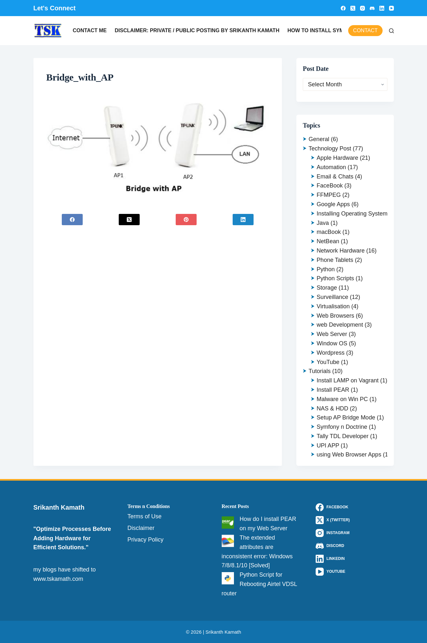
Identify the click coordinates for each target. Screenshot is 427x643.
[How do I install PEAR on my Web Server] (228, 522)
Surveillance (332, 297)
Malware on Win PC (342, 399)
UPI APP (328, 445)
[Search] (391, 30)
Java (323, 223)
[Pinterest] (186, 219)
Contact (365, 30)
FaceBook (330, 185)
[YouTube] (391, 8)
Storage (327, 287)
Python (326, 269)
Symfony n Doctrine (342, 427)
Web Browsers (335, 315)
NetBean (328, 241)
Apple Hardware (337, 158)
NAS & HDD (332, 408)
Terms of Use (144, 516)
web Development (340, 325)
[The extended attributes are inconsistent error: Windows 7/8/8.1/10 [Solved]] (228, 541)
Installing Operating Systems (353, 213)
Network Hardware (341, 250)
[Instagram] (362, 8)
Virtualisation (333, 306)
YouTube (328, 362)
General (319, 139)
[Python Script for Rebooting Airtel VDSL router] (228, 578)
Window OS (332, 343)
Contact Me (90, 30)
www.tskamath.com (58, 579)
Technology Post (330, 148)
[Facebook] (343, 8)
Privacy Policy (145, 539)
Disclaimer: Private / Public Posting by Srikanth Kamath (197, 30)
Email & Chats (335, 176)
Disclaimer (140, 528)
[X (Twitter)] (352, 8)
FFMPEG (329, 195)
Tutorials (319, 371)
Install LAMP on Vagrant (347, 380)
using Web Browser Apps (349, 454)
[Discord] (372, 8)
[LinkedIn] (381, 8)
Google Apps (333, 204)
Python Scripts (335, 278)
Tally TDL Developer (342, 436)
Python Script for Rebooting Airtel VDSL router (259, 584)
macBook (329, 232)
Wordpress (331, 353)
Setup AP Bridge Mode (346, 417)
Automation (331, 167)
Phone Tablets (335, 260)
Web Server (332, 334)
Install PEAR (333, 390)
